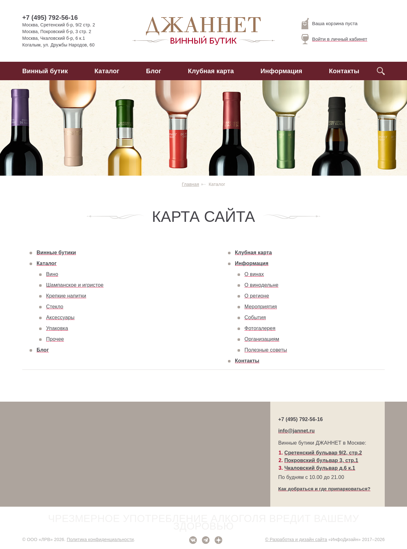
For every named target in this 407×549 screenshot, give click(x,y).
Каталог (107, 70)
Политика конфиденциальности (100, 539)
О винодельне (262, 285)
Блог (153, 70)
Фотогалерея (260, 328)
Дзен (218, 540)
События (255, 317)
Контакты (344, 70)
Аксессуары (60, 317)
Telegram (206, 540)
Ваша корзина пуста (329, 23)
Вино (52, 274)
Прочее (55, 339)
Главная (190, 184)
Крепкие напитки (66, 296)
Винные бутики (56, 252)
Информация (281, 70)
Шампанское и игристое (75, 285)
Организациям (262, 339)
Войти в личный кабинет (334, 39)
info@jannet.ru (296, 430)
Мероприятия (261, 306)
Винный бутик (45, 70)
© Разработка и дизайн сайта (296, 539)
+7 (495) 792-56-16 (50, 17)
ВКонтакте (193, 540)
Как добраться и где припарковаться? (324, 488)
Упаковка (57, 328)
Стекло (54, 306)
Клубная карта (211, 70)
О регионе (257, 296)
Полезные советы (266, 350)
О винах (254, 274)
